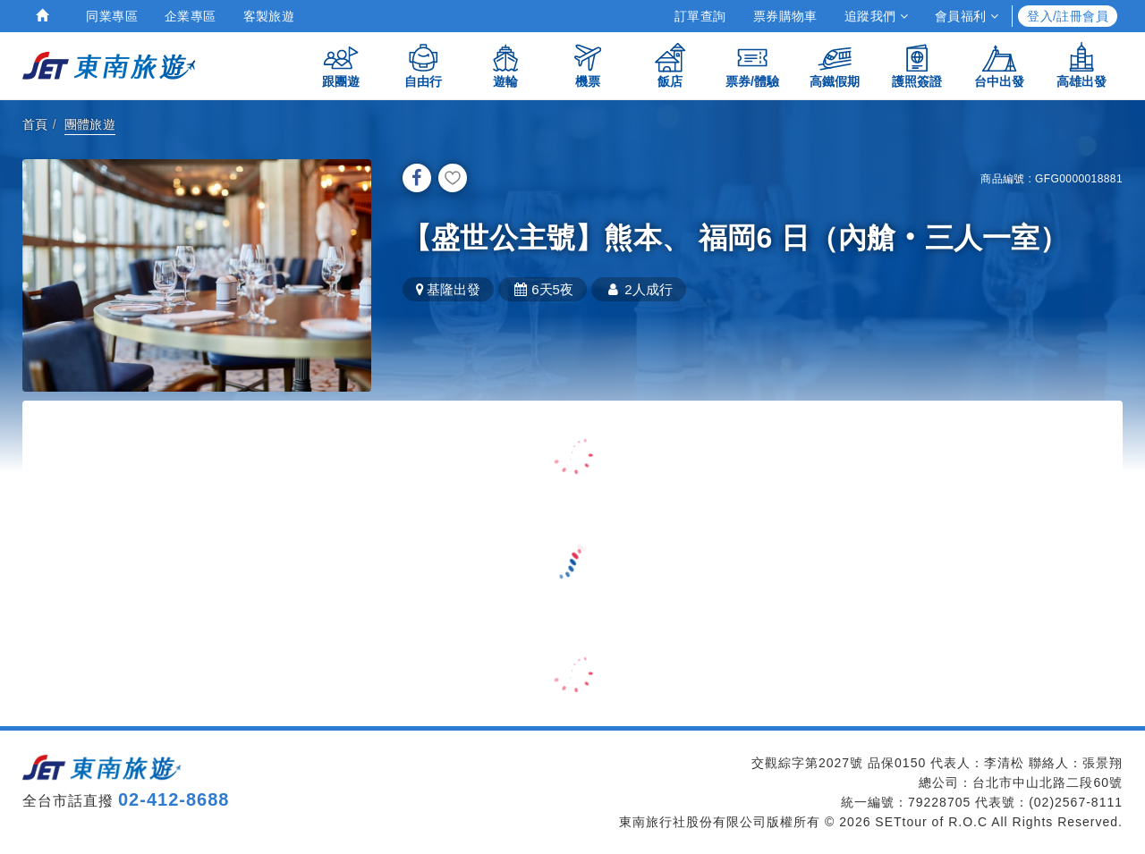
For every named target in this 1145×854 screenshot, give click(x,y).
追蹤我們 (876, 16)
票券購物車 (785, 16)
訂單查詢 (700, 16)
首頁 (35, 124)
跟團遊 (341, 65)
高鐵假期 (835, 65)
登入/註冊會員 (1067, 16)
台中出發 (999, 65)
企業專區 (190, 16)
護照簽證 (917, 65)
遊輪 (505, 65)
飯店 (670, 65)
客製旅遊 (269, 16)
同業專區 (112, 16)
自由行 (423, 65)
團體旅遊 (90, 124)
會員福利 (966, 16)
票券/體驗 (752, 65)
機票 (588, 65)
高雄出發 (1081, 65)
